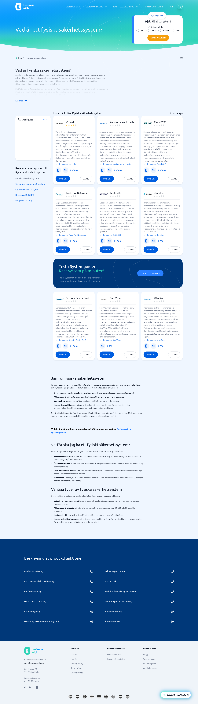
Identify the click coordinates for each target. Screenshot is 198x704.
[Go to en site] (113, 696)
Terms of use (76, 668)
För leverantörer (114, 654)
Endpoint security (23, 200)
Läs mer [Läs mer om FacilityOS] (130, 249)
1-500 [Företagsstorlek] (160, 241)
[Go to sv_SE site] (70, 696)
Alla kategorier (149, 663)
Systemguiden (149, 659)
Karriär (74, 659)
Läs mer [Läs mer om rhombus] (174, 249)
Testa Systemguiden (150, 273)
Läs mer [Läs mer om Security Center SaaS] (86, 354)
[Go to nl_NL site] (120, 696)
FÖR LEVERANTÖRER (153, 6)
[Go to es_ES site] (128, 696)
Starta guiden (158, 37)
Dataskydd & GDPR (24, 194)
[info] (181, 58)
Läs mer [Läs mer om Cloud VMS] (174, 178)
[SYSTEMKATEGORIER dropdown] (96, 6)
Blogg (145, 654)
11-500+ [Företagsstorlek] (74, 170)
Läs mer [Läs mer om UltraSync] (174, 354)
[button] (74, 150)
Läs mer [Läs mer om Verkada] (86, 178)
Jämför (63, 178)
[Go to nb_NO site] (85, 696)
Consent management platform (30, 183)
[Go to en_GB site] (106, 696)
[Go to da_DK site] (77, 696)
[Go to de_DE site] (99, 696)
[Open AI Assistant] (37, 687)
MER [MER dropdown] (171, 6)
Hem (20, 58)
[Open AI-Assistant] (175, 694)
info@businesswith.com (34, 662)
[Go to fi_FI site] (92, 696)
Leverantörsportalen (116, 659)
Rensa (45, 119)
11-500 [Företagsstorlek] (73, 241)
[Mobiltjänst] (58, 170)
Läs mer (21, 100)
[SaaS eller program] (65, 170)
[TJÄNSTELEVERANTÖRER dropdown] (125, 6)
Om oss (74, 654)
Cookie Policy (77, 672)
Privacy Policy (77, 663)
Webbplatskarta (150, 668)
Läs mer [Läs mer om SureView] (130, 354)
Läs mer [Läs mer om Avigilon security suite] (130, 178)
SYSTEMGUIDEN (73, 6)
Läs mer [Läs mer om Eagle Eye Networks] (86, 249)
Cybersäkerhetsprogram (27, 189)
